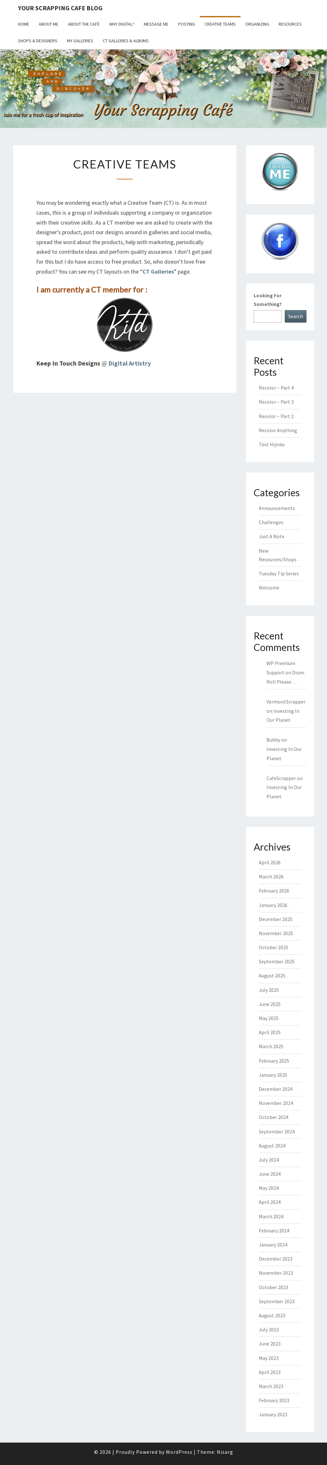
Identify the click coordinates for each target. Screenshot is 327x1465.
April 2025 (270, 1032)
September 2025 (277, 961)
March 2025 (271, 1046)
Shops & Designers (37, 41)
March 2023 (271, 1386)
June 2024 (270, 1174)
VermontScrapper (286, 701)
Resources (290, 24)
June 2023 (270, 1343)
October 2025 (273, 947)
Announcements (277, 508)
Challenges (271, 522)
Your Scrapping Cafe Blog (60, 8)
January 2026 (273, 905)
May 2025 (269, 1018)
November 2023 (276, 1273)
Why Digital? (121, 24)
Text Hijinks (272, 444)
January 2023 (273, 1414)
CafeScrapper (281, 778)
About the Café (84, 24)
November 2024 (276, 1103)
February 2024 (274, 1230)
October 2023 (273, 1287)
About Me (48, 24)
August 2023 (272, 1315)
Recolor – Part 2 (276, 416)
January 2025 (273, 1075)
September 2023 (277, 1301)
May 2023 (269, 1358)
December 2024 (275, 1089)
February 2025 (274, 1061)
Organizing (257, 24)
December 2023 (275, 1258)
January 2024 (273, 1244)
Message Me (156, 24)
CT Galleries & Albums (126, 41)
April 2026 (270, 862)
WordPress (179, 1452)
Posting (186, 24)
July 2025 (269, 990)
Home (23, 24)
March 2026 (271, 876)
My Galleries (80, 41)
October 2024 (273, 1117)
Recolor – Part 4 (276, 387)
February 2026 (274, 890)
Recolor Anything (278, 430)
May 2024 (269, 1188)
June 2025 (270, 1004)
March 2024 (271, 1216)
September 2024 (277, 1131)
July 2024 (269, 1159)
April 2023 (270, 1372)
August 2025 (272, 975)
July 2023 (269, 1329)
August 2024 (272, 1145)
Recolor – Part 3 (276, 402)
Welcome (269, 587)
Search (295, 316)
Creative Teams (220, 24)
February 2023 (274, 1400)
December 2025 (275, 919)
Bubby (273, 740)
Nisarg (225, 1452)
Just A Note (271, 536)
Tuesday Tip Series (279, 573)
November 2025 (276, 933)
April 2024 (270, 1202)
